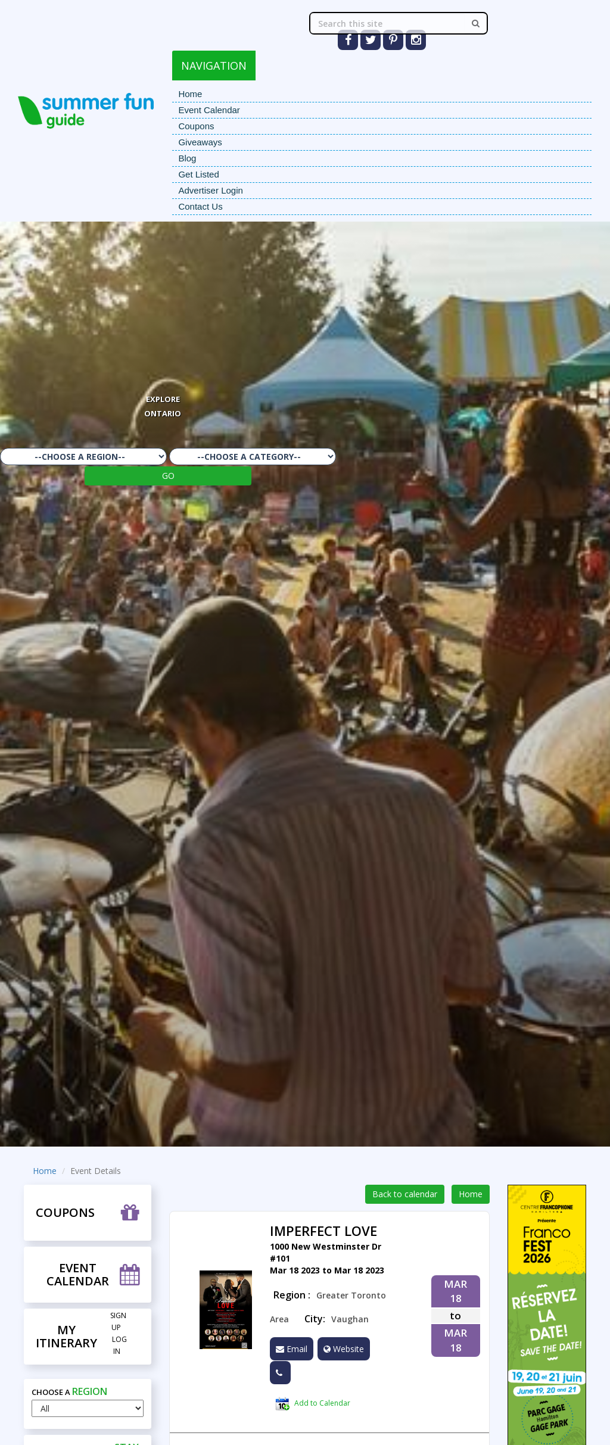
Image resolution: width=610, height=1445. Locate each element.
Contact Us (200, 206)
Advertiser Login (210, 190)
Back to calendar (404, 1194)
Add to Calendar (312, 1404)
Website (343, 1348)
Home (190, 94)
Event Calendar (208, 110)
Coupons (196, 126)
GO (168, 475)
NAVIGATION (214, 65)
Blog (187, 158)
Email (291, 1348)
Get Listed (198, 174)
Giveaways (200, 142)
